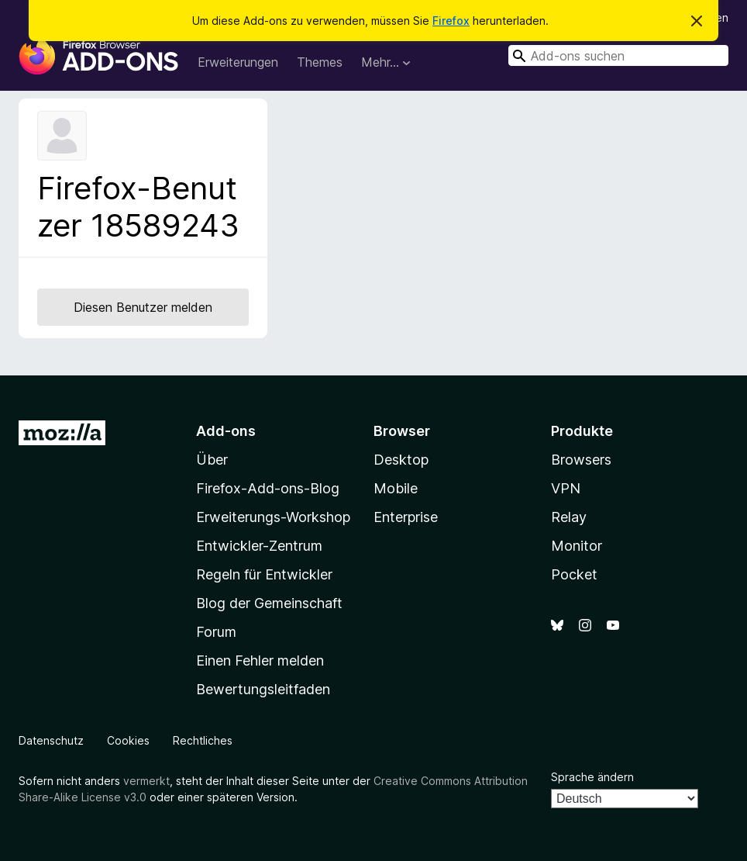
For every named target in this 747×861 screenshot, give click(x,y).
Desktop (401, 459)
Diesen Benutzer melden (143, 307)
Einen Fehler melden (260, 660)
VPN (565, 488)
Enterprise (406, 517)
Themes (320, 62)
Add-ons (226, 431)
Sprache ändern (592, 776)
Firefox (451, 20)
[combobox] (618, 55)
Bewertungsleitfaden (263, 689)
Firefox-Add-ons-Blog (267, 488)
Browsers (581, 459)
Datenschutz (51, 740)
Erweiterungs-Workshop (273, 517)
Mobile (396, 488)
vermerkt (146, 780)
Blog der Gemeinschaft (269, 603)
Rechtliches (202, 740)
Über (212, 459)
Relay (569, 517)
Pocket (574, 574)
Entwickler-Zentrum (259, 546)
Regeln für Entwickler (264, 574)
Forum (216, 632)
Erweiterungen (238, 62)
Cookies (128, 740)
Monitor (576, 546)
